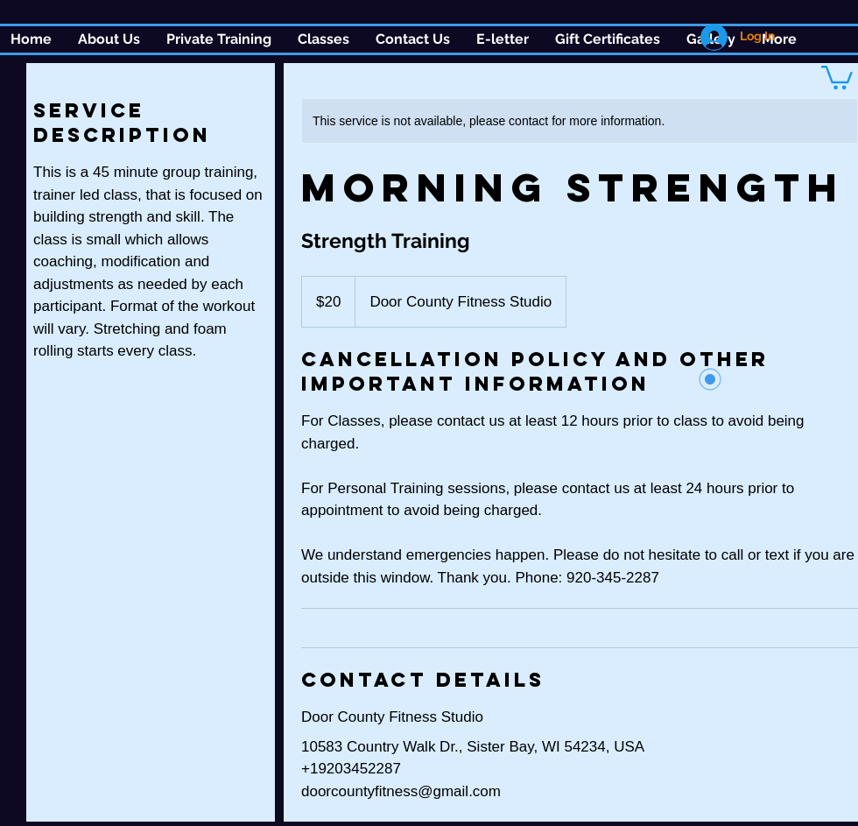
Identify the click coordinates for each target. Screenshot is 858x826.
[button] (323, 39)
